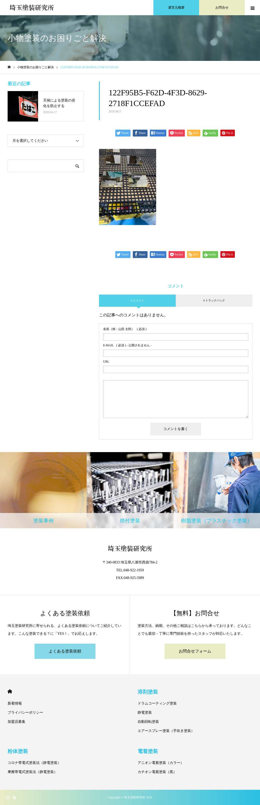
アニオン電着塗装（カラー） (161, 763)
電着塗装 (148, 751)
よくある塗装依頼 (65, 651)
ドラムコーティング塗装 (157, 703)
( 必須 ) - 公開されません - (127, 345)
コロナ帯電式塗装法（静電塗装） (34, 763)
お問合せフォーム (195, 651)
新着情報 (15, 703)
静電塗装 (145, 712)
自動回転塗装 (148, 722)
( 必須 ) (125, 329)
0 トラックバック (214, 300)
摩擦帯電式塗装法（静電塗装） (32, 772)
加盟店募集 (16, 722)
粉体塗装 (18, 751)
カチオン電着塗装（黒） (157, 772)
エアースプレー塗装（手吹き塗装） (166, 731)
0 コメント (137, 300)
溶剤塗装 (148, 692)
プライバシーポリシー (25, 712)
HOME (10, 691)
